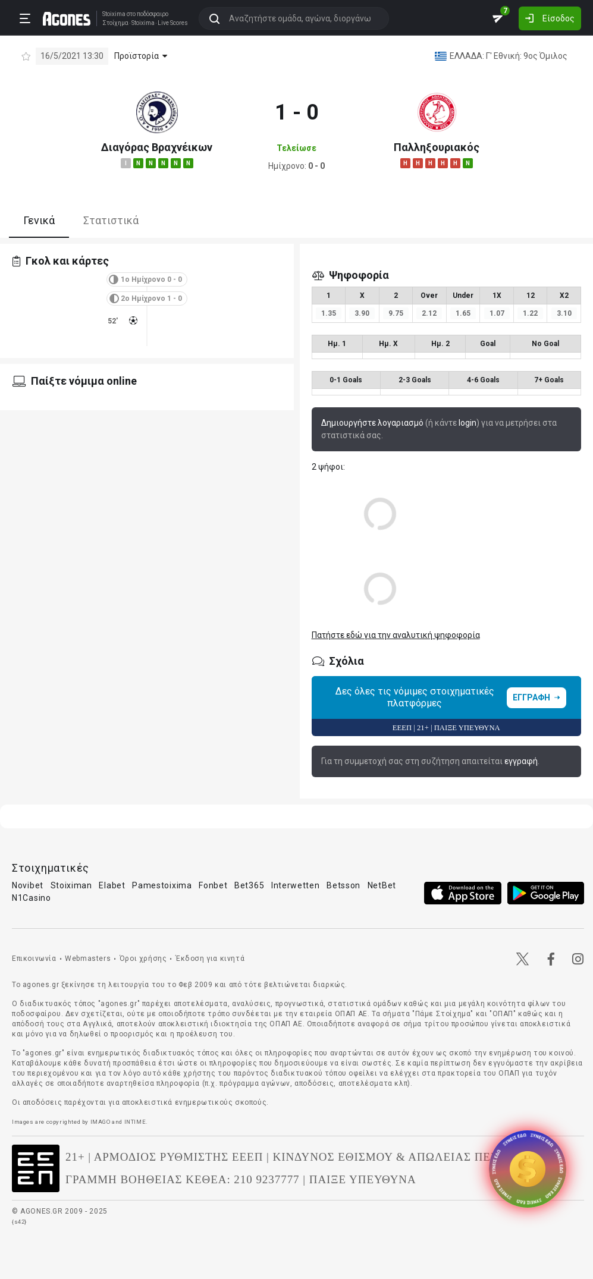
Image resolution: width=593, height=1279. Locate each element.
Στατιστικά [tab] (111, 220)
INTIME (135, 1121)
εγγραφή (521, 761)
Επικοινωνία (34, 958)
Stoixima (113, 14)
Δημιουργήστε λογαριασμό (372, 423)
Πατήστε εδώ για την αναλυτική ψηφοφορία (396, 635)
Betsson (343, 885)
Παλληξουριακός (436, 147)
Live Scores (173, 23)
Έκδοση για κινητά (209, 958)
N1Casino (31, 898)
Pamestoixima (162, 885)
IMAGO (100, 1121)
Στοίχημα (115, 23)
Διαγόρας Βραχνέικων (156, 147)
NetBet (382, 885)
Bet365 (249, 885)
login (467, 423)
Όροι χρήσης (143, 958)
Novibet (27, 885)
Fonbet (213, 885)
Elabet (112, 885)
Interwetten (295, 885)
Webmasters (88, 958)
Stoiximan (71, 885)
